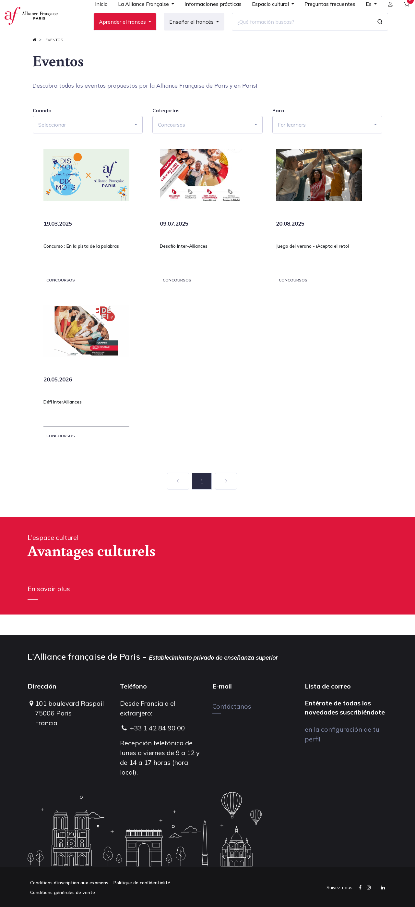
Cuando (42, 131)
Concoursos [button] (171, 145)
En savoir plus (49, 609)
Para (278, 131)
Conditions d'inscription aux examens (69, 883)
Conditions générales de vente (62, 892)
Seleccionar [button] (52, 145)
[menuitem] (96, 17)
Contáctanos (231, 706)
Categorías (166, 131)
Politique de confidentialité (141, 883)
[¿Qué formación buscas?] (297, 32)
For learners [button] (292, 145)
